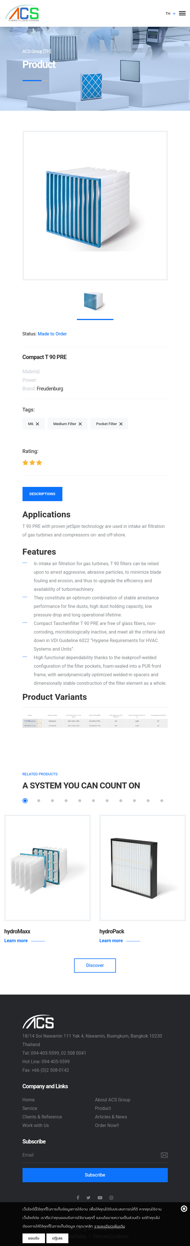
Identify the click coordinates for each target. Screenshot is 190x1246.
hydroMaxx (17, 931)
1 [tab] (25, 800)
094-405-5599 (56, 1061)
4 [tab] (66, 800)
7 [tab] (107, 800)
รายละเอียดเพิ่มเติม (109, 1226)
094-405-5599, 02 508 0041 (58, 1053)
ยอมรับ (33, 1238)
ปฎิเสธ (57, 1238)
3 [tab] (52, 800)
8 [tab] (120, 800)
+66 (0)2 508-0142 (50, 1070)
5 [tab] (79, 800)
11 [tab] (161, 800)
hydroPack (111, 931)
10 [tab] (148, 800)
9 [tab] (134, 800)
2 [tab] (38, 800)
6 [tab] (93, 800)
